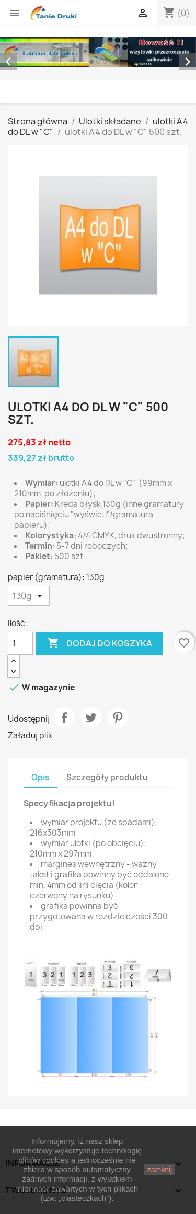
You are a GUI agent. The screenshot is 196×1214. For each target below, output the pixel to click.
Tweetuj (90, 717)
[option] (98, 52)
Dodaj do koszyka (99, 643)
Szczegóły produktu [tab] (107, 777)
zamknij (159, 1169)
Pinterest (117, 717)
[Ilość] (20, 643)
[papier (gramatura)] (29, 596)
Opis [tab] (40, 777)
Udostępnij (64, 717)
